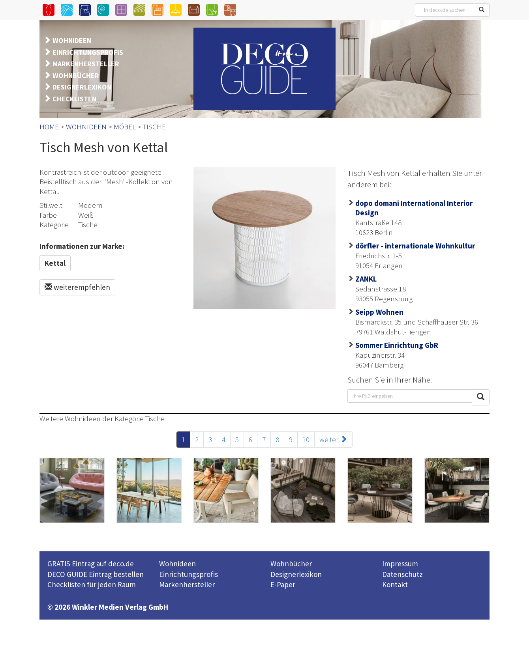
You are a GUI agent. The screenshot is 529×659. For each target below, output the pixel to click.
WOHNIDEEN (72, 40)
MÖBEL (125, 126)
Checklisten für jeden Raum (91, 584)
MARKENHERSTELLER (86, 63)
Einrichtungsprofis (188, 574)
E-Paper (282, 584)
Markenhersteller (187, 584)
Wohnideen (177, 563)
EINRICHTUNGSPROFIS (88, 52)
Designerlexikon (296, 574)
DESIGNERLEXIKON (82, 86)
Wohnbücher (291, 563)
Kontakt (395, 584)
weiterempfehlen (77, 287)
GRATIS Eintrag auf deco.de (90, 563)
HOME (49, 126)
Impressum (400, 563)
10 (306, 439)
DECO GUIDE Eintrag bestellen (95, 574)
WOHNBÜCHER (76, 75)
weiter (333, 439)
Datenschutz (402, 574)
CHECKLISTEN (74, 98)
